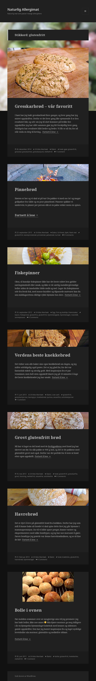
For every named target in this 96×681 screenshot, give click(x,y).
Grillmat (61, 232)
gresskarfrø (72, 474)
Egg (53, 312)
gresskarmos (27, 152)
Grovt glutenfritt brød (38, 437)
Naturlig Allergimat (23, 9)
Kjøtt (67, 232)
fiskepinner (24, 315)
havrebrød (19, 559)
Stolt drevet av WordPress (25, 676)
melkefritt (48, 152)
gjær (65, 149)
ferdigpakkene (55, 446)
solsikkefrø (48, 476)
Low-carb (55, 395)
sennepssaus (20, 317)
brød (61, 149)
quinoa (49, 397)
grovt (17, 476)
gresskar (18, 152)
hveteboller (73, 656)
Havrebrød (26, 514)
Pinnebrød (26, 189)
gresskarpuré (38, 152)
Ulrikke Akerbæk (41, 149)
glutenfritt (72, 149)
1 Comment (60, 152)
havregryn (32, 397)
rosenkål (74, 315)
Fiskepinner (27, 272)
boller (57, 656)
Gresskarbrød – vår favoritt (43, 106)
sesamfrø (57, 397)
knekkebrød (41, 397)
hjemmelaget (65, 315)
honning (23, 476)
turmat (57, 235)
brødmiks (66, 557)
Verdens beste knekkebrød (42, 355)
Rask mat (73, 232)
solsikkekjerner (67, 397)
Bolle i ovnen (28, 610)
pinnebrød (41, 235)
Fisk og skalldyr (62, 312)
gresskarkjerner (21, 397)
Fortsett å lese (50, 132)
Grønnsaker (73, 312)
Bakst (53, 149)
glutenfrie (34, 315)
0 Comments (69, 235)
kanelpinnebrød (30, 235)
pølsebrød (50, 235)
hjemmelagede (53, 315)
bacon (17, 315)
